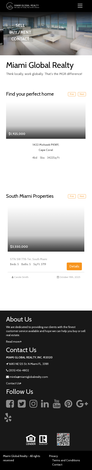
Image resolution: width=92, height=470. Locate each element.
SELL (20, 25)
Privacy (53, 456)
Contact (57, 464)
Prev (72, 94)
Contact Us (13, 383)
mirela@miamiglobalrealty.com (29, 377)
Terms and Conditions (66, 460)
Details (74, 266)
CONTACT (20, 38)
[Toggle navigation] (80, 6)
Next (82, 94)
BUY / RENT (20, 32)
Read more (13, 341)
